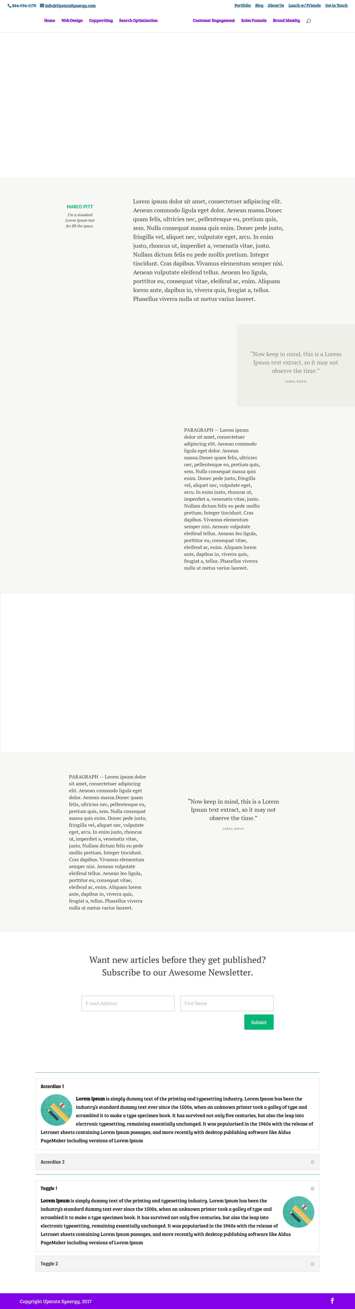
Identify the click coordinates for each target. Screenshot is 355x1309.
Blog (259, 5)
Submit (259, 1022)
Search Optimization (140, 21)
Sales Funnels (252, 21)
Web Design (73, 21)
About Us (276, 5)
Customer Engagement (212, 21)
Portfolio (242, 5)
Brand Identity (284, 21)
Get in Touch (336, 5)
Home (51, 21)
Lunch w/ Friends (304, 5)
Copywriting (102, 21)
